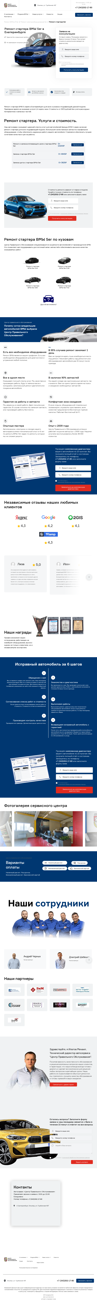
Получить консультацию (74, 70)
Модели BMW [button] (23, 14)
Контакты (8, 16)
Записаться (77, 145)
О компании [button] (8, 14)
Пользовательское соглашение (28, 1267)
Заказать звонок (84, 15)
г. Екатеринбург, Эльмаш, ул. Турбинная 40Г (31, 1205)
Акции (59, 14)
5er (17, 22)
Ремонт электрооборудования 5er (34, 22)
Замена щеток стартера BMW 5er (27, 163)
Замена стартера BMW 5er (24, 154)
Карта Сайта (40, 1262)
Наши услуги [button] (37, 14)
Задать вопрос (82, 1162)
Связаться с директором (63, 1084)
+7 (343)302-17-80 (83, 7)
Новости (49, 14)
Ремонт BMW (9, 22)
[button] (89, 577)
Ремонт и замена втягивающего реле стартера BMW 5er (34, 145)
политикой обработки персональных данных (72, 64)
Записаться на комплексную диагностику (73, 488)
